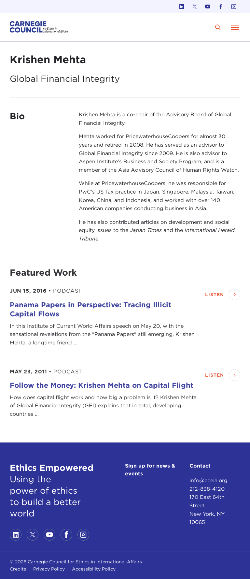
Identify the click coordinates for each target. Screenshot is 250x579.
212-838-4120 (207, 489)
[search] (218, 27)
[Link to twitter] (194, 6)
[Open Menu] (235, 27)
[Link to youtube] (207, 6)
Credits (18, 569)
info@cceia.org (208, 480)
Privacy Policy (49, 569)
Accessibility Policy (94, 569)
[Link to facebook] (220, 6)
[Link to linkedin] (181, 6)
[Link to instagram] (233, 6)
